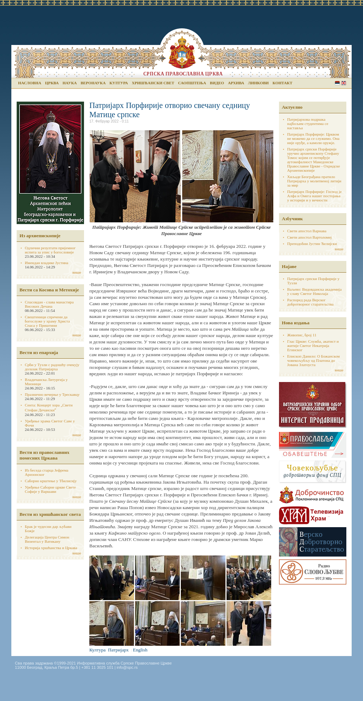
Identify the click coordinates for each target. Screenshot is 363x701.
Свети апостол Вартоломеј (309, 237)
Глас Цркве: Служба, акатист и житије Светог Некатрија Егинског (313, 345)
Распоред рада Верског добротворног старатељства (310, 302)
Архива (236, 83)
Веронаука (93, 83)
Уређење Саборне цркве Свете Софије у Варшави (50, 489)
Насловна (29, 83)
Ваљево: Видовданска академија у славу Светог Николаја (314, 291)
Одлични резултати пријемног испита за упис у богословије (50, 250)
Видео (217, 83)
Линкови (258, 83)
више (76, 272)
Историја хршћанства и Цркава (51, 548)
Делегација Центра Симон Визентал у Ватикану (47, 539)
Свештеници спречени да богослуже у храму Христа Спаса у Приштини (47, 321)
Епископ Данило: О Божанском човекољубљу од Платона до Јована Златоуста (313, 360)
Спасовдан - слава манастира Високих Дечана (49, 304)
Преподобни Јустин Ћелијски (312, 243)
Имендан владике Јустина (46, 263)
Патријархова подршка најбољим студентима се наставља (307, 123)
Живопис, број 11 (301, 335)
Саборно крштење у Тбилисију (51, 481)
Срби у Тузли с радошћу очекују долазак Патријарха (52, 367)
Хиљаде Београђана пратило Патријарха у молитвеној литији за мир (314, 181)
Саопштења (192, 83)
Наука (69, 83)
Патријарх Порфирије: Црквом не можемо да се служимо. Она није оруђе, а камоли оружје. (313, 138)
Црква (51, 83)
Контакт (282, 83)
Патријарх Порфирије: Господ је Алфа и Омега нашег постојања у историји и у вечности (314, 195)
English (343, 83)
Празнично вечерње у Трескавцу (52, 394)
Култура (119, 83)
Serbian (337, 83)
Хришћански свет (153, 83)
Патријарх (118, 649)
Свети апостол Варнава (306, 231)
